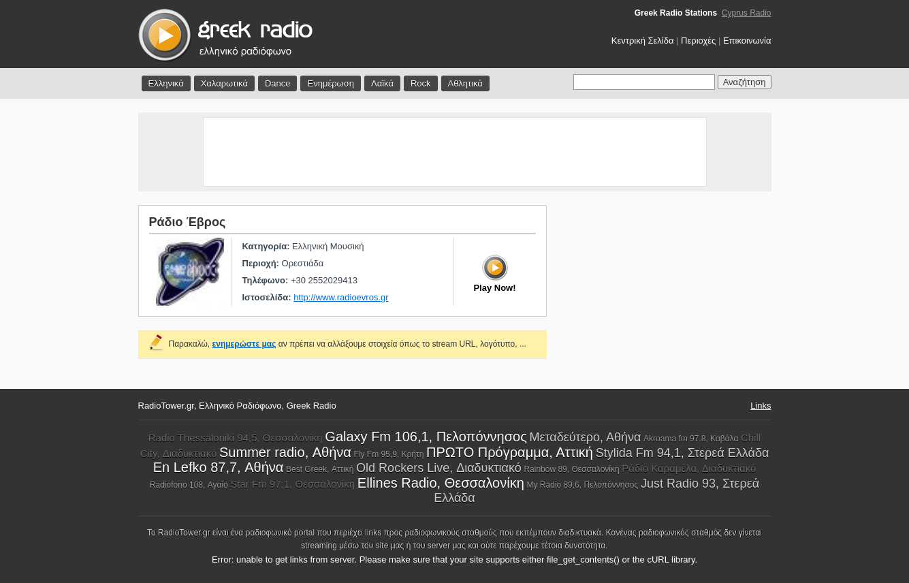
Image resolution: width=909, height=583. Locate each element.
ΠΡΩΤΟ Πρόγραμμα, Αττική (509, 452)
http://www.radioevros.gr (340, 297)
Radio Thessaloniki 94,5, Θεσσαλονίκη (235, 437)
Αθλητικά (465, 83)
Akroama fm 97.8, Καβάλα (690, 438)
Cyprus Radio (746, 13)
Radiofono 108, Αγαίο (189, 485)
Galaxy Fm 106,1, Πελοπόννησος (425, 436)
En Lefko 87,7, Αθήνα (218, 467)
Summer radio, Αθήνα (285, 452)
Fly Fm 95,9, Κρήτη (389, 454)
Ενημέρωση (330, 83)
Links (760, 405)
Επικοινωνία (747, 40)
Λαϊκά (382, 83)
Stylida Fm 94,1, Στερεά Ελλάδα (682, 453)
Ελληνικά (166, 83)
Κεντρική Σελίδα (642, 40)
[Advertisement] (455, 152)
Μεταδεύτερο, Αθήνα (585, 437)
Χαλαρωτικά (224, 83)
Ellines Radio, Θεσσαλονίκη (440, 482)
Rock (421, 83)
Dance (278, 83)
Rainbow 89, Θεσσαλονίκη (571, 469)
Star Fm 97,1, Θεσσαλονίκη (292, 484)
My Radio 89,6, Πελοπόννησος (582, 485)
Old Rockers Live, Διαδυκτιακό (439, 468)
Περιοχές (698, 40)
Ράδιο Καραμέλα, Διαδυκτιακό (689, 468)
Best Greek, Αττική (320, 469)
